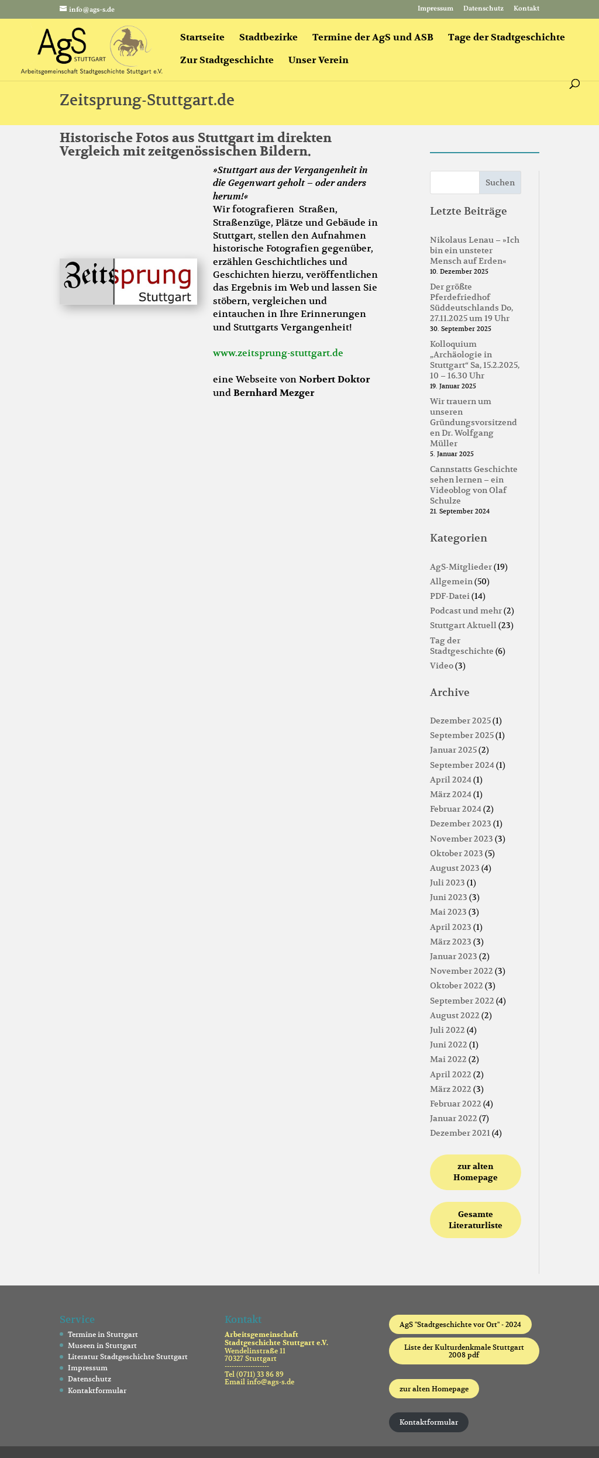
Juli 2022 (447, 1030)
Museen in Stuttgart (102, 1345)
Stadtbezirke (268, 38)
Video (441, 665)
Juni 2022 (448, 1044)
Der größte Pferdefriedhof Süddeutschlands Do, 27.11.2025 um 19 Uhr (471, 302)
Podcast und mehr (466, 610)
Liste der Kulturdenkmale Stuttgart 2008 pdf (464, 1351)
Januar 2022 (453, 1118)
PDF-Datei (450, 596)
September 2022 (462, 1000)
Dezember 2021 (460, 1133)
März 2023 (450, 941)
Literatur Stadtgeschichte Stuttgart (128, 1356)
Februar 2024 (455, 809)
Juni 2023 (448, 897)
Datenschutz (483, 9)
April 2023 (450, 927)
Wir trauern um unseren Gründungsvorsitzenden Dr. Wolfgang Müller (473, 422)
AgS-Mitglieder (461, 566)
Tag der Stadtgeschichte (462, 645)
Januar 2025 (453, 749)
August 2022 (455, 1015)
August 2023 (455, 868)
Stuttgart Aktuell (463, 625)
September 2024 (462, 765)
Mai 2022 (448, 1059)
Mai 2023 (448, 911)
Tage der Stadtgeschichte (506, 38)
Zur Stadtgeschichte (227, 61)
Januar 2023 (453, 956)
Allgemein (451, 581)
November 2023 (461, 838)
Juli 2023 (447, 882)
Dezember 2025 (460, 720)
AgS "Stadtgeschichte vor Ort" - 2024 (460, 1324)
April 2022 (450, 1074)
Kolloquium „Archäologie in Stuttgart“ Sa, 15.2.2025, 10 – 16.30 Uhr (474, 360)
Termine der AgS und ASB (372, 38)
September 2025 (462, 735)
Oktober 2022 (456, 985)
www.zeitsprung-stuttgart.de (278, 353)
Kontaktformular (97, 1390)
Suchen (500, 182)
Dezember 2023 (460, 823)
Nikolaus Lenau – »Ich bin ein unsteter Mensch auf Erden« (474, 250)
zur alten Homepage (434, 1388)
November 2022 (461, 971)
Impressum (435, 9)
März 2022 (450, 1089)
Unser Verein (318, 61)
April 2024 (450, 779)
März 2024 (450, 794)
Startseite (202, 38)
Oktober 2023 (456, 853)
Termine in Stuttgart (103, 1334)
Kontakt (526, 9)
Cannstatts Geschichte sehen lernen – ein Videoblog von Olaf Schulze (474, 485)
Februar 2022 (455, 1103)
